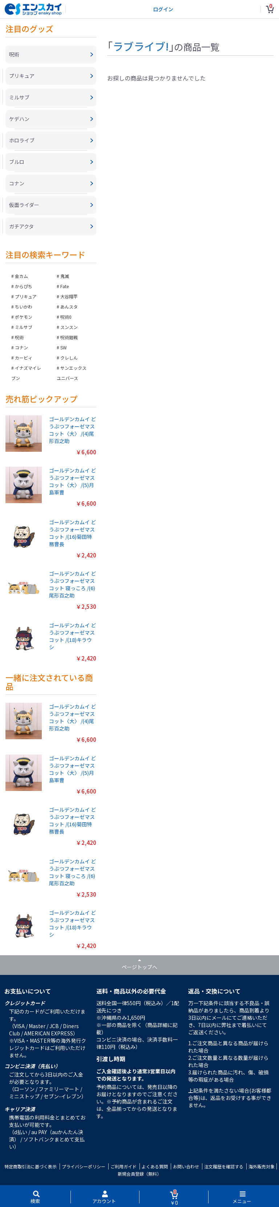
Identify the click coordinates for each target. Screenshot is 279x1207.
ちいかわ (23, 306)
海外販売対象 (261, 1166)
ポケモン (23, 317)
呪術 (19, 337)
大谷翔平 (69, 296)
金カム (21, 276)
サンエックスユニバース (71, 373)
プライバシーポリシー (83, 1166)
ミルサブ (23, 327)
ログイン (163, 9)
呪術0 (66, 317)
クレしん (69, 357)
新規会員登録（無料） (139, 1174)
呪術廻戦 (69, 337)
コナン (21, 347)
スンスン (69, 327)
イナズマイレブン (26, 373)
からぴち (23, 286)
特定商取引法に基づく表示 (30, 1166)
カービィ (23, 357)
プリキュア (26, 296)
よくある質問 (155, 1166)
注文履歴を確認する (223, 1166)
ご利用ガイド (123, 1166)
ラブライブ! (141, 46)
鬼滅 (64, 276)
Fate (64, 286)
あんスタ (69, 306)
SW (63, 347)
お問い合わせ (186, 1166)
